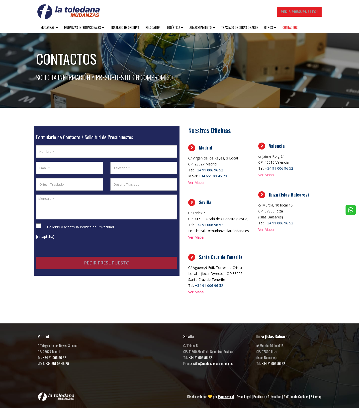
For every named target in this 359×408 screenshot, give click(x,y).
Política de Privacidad (267, 396)
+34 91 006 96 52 (209, 170)
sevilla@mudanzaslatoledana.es (212, 363)
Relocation (153, 27)
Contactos (290, 27)
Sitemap (316, 396)
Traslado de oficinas (124, 27)
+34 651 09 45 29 (213, 176)
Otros (268, 27)
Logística (173, 27)
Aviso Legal (244, 396)
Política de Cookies (296, 396)
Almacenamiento (200, 27)
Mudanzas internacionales (82, 27)
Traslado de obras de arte (239, 27)
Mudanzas (48, 27)
